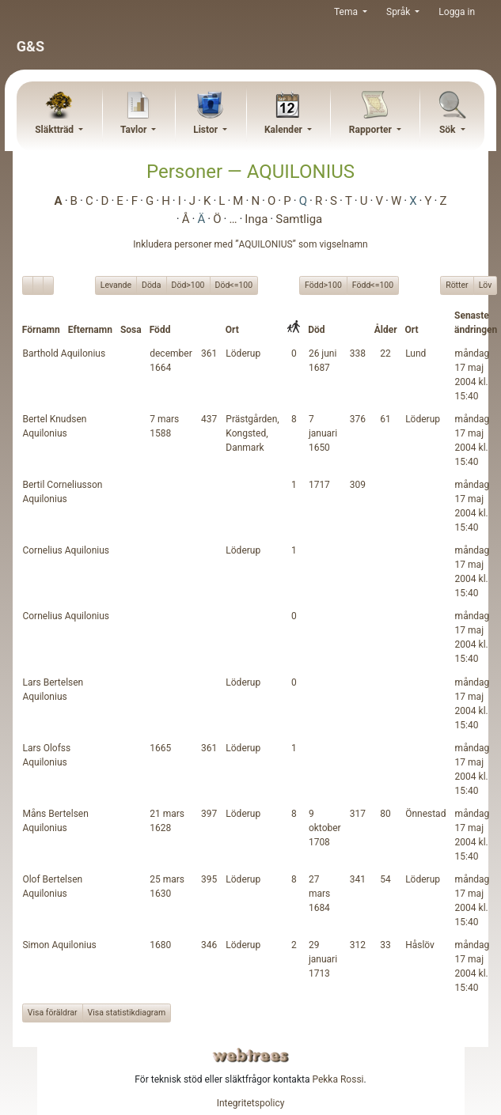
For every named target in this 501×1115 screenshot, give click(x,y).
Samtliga (298, 219)
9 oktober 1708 (325, 828)
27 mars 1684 (319, 893)
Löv (485, 284)
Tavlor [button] (134, 129)
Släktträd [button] (55, 129)
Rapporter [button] (371, 129)
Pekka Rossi (337, 1079)
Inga (256, 219)
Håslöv (420, 945)
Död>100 (188, 284)
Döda (151, 284)
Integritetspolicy (251, 1103)
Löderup (243, 353)
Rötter (457, 284)
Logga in (456, 11)
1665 (160, 748)
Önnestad (425, 813)
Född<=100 (372, 284)
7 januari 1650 (323, 433)
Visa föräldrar (53, 1012)
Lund (415, 353)
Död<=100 (234, 284)
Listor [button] (206, 129)
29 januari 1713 (323, 959)
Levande (116, 284)
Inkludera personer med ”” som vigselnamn (250, 244)
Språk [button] (399, 11)
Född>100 (323, 284)
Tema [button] (347, 11)
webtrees (250, 1055)
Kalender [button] (284, 129)
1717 (319, 484)
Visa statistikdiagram (127, 1012)
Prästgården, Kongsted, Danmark (252, 433)
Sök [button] (448, 129)
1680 (160, 945)
